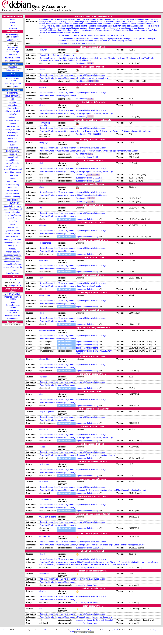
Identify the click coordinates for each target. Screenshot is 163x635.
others (103, 630)
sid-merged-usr (12, 108)
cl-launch (62, 35)
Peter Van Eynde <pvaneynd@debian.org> (57, 78)
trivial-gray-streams (123, 41)
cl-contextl (84, 38)
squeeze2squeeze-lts (12, 267)
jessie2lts (13, 221)
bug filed (97, 134)
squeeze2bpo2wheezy (12, 264)
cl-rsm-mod (80, 44)
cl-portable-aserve (118, 38)
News (12, 22)
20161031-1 (98, 548)
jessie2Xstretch (13, 75)
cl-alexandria (63, 44)
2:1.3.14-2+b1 (93, 175)
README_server (12, 58)
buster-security (12, 151)
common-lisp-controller (96, 35)
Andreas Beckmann (77, 630)
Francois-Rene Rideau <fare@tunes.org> (57, 55)
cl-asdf (72, 44)
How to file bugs (13, 35)
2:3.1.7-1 (97, 568)
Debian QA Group (12, 294)
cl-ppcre (76, 35)
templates (15, 37)
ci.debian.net (12, 319)
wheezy (12, 249)
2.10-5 (90, 154)
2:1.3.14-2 (97, 178)
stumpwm (98, 41)
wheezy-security (13, 252)
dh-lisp (79, 41)
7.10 (89, 134)
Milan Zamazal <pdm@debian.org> (123, 58)
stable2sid (12, 139)
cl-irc (92, 38)
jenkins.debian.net (12, 316)
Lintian (12, 302)
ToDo (19, 286)
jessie (12, 224)
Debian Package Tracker (13, 306)
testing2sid (12, 114)
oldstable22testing (12, 197)
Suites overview (12, 70)
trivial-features (109, 41)
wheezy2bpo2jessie (12, 243)
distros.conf (12, 49)
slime (122, 35)
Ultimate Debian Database (13, 311)
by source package (12, 84)
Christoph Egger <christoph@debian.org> (57, 58)
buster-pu (13, 154)
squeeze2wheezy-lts (12, 255)
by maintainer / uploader (12, 79)
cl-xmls (83, 35)
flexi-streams (87, 41)
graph (15, 87)
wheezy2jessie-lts (12, 233)
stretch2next (12, 191)
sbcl (117, 35)
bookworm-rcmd (13, 120)
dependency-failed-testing (87, 219)
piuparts (5, 630)
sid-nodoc (12, 105)
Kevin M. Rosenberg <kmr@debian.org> (94, 131)
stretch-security (12, 185)
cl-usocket (71, 41)
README (12, 55)
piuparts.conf (12, 47)
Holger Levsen (93, 630)
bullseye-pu (13, 133)
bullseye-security (12, 129)
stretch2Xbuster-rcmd (12, 169)
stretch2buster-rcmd (12, 166)
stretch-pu (12, 188)
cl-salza (89, 44)
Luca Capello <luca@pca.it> (89, 151)
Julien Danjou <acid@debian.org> (76, 60)
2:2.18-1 (91, 198)
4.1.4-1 (90, 63)
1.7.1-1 (90, 116)
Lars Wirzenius (46, 630)
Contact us (12, 28)
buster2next (13, 157)
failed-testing (81, 63)
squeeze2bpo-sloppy (13, 261)
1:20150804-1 (93, 81)
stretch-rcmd (12, 182)
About (12, 19)
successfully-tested (84, 157)
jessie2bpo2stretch (13, 215)
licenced (17, 630)
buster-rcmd (12, 148)
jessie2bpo (12, 218)
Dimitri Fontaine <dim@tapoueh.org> (93, 78)
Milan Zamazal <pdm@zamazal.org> (93, 562)
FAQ (13, 25)
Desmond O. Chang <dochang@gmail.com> (132, 131)
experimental (12, 93)
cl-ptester (141, 38)
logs (17, 52)
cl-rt (147, 38)
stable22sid (12, 142)
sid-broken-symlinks (12, 111)
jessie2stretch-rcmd (12, 206)
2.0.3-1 (90, 99)
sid (12, 99)
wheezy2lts (12, 246)
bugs (18, 282)
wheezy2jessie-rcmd (12, 240)
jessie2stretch (13, 200)
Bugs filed (12, 67)
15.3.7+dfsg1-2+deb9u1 (103, 620)
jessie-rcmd (13, 227)
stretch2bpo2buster (12, 172)
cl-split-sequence (46, 412)
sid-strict (12, 102)
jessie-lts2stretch (12, 212)
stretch (13, 178)
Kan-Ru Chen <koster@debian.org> (91, 58)
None (95, 585)
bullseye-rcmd (13, 126)
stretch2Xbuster (12, 163)
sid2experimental (12, 96)
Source (13, 279)
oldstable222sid (12, 194)
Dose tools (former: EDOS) (12, 298)
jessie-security (13, 230)
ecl (94, 44)
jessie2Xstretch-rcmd (13, 209)
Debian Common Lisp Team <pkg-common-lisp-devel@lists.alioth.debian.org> (72, 75)
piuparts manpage (12, 61)
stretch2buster (13, 160)
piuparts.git (114, 630)
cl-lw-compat (99, 38)
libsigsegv (111, 35)
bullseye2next (13, 136)
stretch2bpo (13, 175)
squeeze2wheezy (12, 258)
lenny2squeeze (12, 273)
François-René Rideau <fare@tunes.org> (75, 564)
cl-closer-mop (74, 38)
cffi (59, 38)
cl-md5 (69, 35)
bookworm (12, 117)
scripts (8, 52)
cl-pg (108, 38)
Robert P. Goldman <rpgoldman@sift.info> (112, 564)
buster (12, 145)
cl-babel (64, 38)
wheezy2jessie (12, 236)
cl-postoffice (131, 38)
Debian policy (12, 40)
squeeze (12, 270)
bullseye (12, 123)
